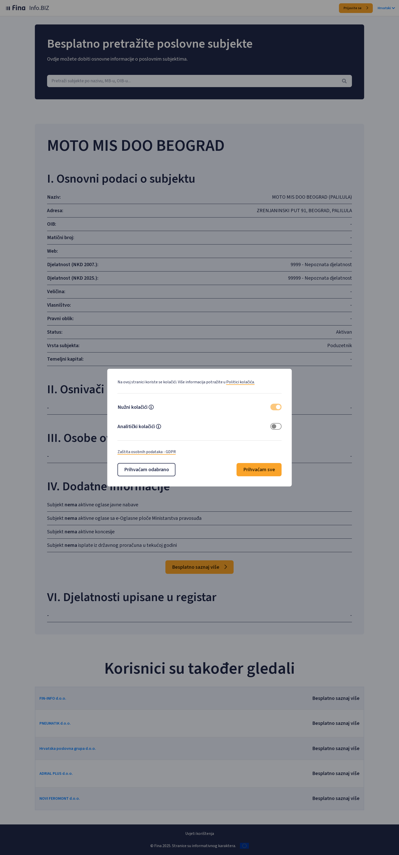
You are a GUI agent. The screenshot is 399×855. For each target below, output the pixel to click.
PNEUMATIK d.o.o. (64, 723)
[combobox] (199, 81)
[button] (151, 408)
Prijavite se (356, 8)
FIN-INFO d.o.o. (61, 698)
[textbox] (199, 81)
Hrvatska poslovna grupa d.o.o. (76, 748)
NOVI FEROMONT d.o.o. (68, 798)
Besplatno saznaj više (199, 567)
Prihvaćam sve (259, 469)
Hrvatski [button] (386, 8)
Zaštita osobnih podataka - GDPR (147, 452)
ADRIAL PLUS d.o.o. (65, 773)
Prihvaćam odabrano (146, 469)
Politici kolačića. (240, 382)
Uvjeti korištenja (199, 833)
